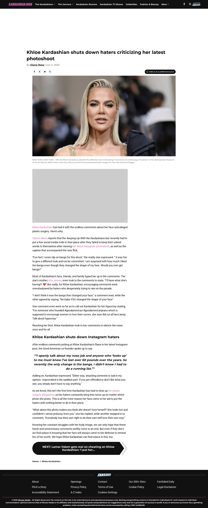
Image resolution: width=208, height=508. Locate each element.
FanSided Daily (165, 481)
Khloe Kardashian (42, 227)
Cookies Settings (107, 492)
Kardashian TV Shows (111, 4)
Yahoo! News (40, 238)
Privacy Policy (78, 487)
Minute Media (24, 500)
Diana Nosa (37, 65)
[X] (190, 4)
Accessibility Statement (45, 492)
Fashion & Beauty (149, 4)
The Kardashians (44, 4)
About (35, 481)
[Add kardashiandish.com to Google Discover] (160, 72)
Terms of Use (105, 487)
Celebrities (131, 4)
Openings (76, 481)
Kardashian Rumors (86, 4)
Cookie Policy (136, 487)
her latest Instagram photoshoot (90, 246)
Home (35, 461)
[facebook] (184, 4)
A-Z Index (76, 492)
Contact (102, 481)
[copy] (50, 72)
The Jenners (64, 4)
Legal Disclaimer (166, 487)
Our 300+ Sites (137, 481)
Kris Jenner (55, 280)
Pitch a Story (39, 487)
